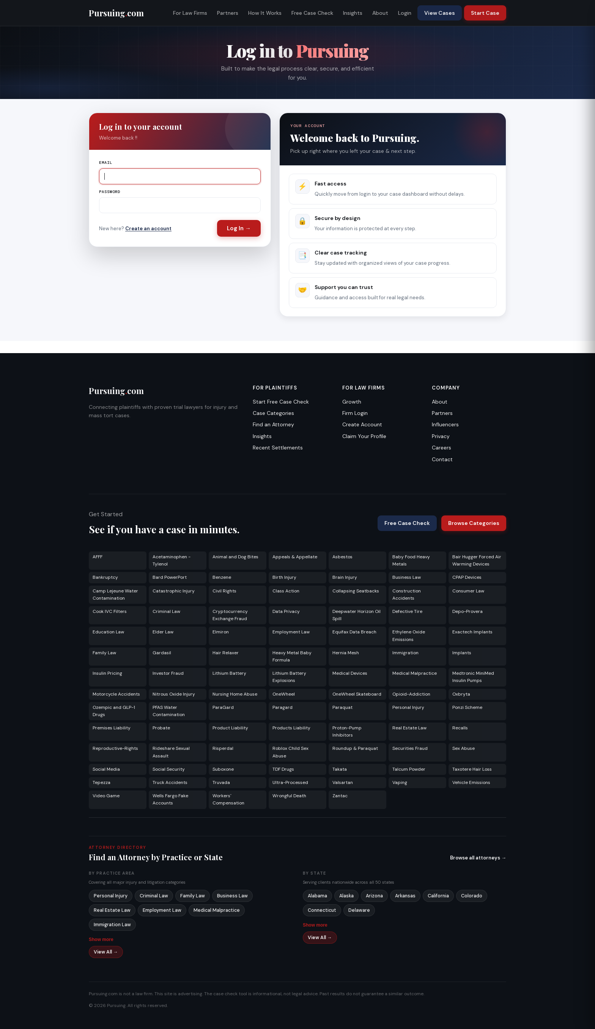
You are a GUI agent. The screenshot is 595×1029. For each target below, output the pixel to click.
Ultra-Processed (290, 782)
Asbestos (342, 557)
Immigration (405, 653)
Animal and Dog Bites (235, 557)
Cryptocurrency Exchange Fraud (230, 615)
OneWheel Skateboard (356, 694)
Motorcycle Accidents (116, 694)
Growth (351, 401)
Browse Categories (473, 523)
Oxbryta (461, 694)
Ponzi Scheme (467, 707)
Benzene (221, 577)
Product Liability (230, 728)
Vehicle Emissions (471, 782)
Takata (339, 769)
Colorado (471, 896)
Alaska (346, 896)
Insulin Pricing (107, 673)
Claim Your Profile (364, 436)
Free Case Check (312, 12)
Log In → (239, 228)
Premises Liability (112, 728)
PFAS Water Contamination (169, 711)
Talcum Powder (408, 769)
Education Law (108, 632)
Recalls (460, 728)
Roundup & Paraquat (355, 748)
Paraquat (342, 707)
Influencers (445, 424)
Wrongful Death (289, 796)
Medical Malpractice (414, 673)
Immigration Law (112, 925)
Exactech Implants (472, 632)
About (380, 12)
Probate (161, 728)
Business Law (406, 577)
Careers (441, 447)
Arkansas (405, 896)
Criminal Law (166, 611)
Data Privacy (286, 611)
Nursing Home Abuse (234, 694)
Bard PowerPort (170, 577)
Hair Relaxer (225, 653)
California (438, 896)
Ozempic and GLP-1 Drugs (114, 711)
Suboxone (223, 769)
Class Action (285, 591)
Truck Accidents (170, 782)
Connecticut (322, 910)
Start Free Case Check (281, 401)
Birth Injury (284, 577)
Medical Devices (349, 673)
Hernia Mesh (345, 653)
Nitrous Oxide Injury (174, 694)
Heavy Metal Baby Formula (292, 656)
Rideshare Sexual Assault (171, 752)
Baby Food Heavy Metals (411, 560)
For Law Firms (190, 12)
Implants (461, 653)
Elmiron (220, 632)
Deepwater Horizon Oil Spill (356, 615)
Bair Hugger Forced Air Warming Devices (476, 560)
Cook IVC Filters (110, 611)
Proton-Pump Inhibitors (347, 731)
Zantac (340, 796)
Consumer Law (468, 591)
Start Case (485, 12)
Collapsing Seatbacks (355, 591)
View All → (106, 952)
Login (404, 12)
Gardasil (162, 653)
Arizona (374, 896)
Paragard (282, 707)
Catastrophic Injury (174, 591)
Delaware (359, 910)
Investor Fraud (168, 673)
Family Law (104, 653)
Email (105, 162)
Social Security (169, 769)
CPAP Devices (467, 577)
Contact (442, 459)
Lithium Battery (229, 673)
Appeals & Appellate (294, 557)
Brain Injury (344, 577)
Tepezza (101, 782)
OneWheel (283, 694)
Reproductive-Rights (115, 748)
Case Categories (273, 413)
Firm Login (355, 413)
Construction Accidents (406, 594)
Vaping (399, 782)
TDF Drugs (283, 769)
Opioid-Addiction (411, 694)
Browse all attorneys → (478, 858)
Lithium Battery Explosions (289, 676)
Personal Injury (408, 707)
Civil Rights (224, 591)
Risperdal (222, 748)
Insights (352, 12)
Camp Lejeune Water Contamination (115, 594)
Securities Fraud (410, 748)
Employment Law (291, 632)
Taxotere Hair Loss (472, 769)
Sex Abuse (463, 748)
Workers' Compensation (228, 799)
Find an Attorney (273, 424)
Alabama (317, 896)
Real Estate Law (409, 728)
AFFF (97, 557)
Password (109, 191)
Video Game (106, 796)
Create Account (362, 424)
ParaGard (223, 707)
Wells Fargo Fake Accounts (170, 799)
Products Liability (291, 728)
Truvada (221, 782)
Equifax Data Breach (354, 632)
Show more (101, 939)
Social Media (106, 769)
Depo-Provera (467, 611)
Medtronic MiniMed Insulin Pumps (473, 676)
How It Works (265, 12)
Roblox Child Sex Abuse (290, 752)
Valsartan (342, 782)
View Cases (439, 12)
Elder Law (163, 632)
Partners (227, 12)
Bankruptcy (105, 577)
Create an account (148, 228)
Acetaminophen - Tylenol (171, 560)
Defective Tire (407, 611)
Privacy (441, 436)
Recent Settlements (278, 447)
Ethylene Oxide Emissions (408, 635)
